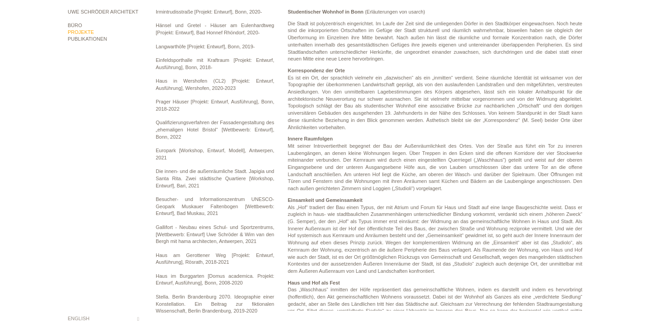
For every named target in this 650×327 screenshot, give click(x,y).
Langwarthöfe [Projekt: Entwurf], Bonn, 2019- (205, 46)
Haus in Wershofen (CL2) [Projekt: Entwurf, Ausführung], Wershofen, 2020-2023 (215, 84)
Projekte (81, 32)
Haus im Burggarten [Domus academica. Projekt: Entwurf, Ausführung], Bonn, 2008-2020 (215, 279)
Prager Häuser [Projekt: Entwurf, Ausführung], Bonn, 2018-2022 (215, 105)
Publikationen (87, 39)
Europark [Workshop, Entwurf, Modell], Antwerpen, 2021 (215, 154)
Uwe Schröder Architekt (103, 11)
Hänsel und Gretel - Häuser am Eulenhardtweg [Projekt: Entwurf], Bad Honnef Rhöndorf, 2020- (215, 29)
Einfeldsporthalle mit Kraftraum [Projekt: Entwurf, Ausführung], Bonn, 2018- (215, 63)
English (78, 318)
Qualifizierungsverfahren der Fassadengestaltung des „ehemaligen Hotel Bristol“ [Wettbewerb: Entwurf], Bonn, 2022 (215, 129)
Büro (75, 25)
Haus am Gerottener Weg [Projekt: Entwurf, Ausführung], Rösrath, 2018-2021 (215, 258)
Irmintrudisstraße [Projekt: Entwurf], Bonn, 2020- (209, 11)
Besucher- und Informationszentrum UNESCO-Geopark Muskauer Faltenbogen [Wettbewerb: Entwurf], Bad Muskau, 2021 (215, 206)
